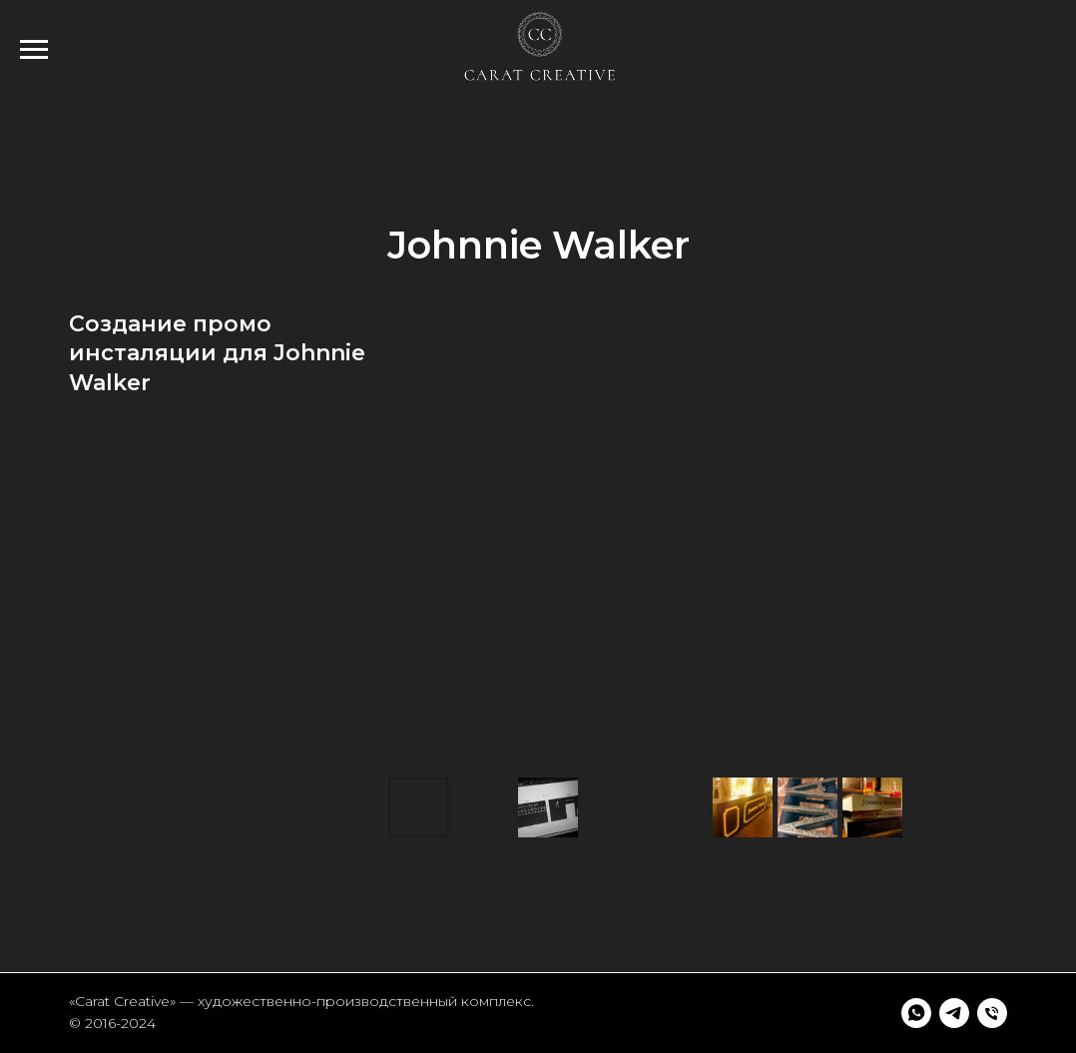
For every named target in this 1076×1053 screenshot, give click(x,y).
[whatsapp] (916, 1013)
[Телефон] (992, 1013)
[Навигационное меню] (34, 50)
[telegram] (954, 1013)
